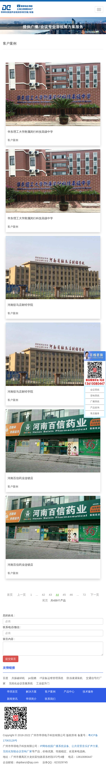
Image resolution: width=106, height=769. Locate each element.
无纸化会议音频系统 (21, 683)
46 (71, 594)
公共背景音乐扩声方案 (85, 746)
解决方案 (31, 691)
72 (84, 594)
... (37, 594)
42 (43, 594)
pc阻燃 (32, 678)
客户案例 (50, 691)
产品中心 (69, 691)
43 (50, 594)
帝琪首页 (12, 691)
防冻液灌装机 (75, 678)
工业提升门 (42, 683)
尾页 (45, 600)
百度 (5, 678)
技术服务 (88, 691)
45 (64, 594)
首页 (10, 594)
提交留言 (10, 658)
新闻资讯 (12, 698)
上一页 (21, 594)
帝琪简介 (31, 698)
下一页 (94, 594)
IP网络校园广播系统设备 (54, 746)
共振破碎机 (18, 678)
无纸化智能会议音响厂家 (17, 751)
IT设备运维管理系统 (51, 678)
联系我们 (50, 698)
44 (57, 594)
